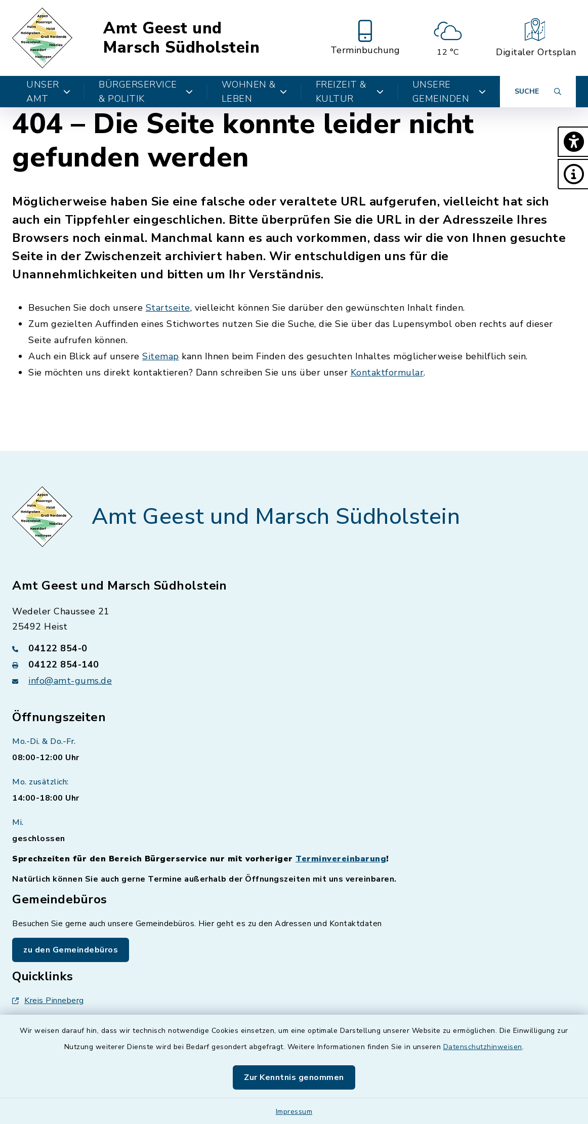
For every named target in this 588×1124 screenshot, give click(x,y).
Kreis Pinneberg (48, 1000)
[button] (573, 142)
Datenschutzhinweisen (482, 1047)
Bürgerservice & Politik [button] (146, 91)
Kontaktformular (387, 372)
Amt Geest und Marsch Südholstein (181, 38)
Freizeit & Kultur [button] (350, 91)
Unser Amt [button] (48, 91)
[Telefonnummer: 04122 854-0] (294, 648)
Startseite (168, 308)
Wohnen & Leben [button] (254, 91)
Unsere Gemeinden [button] (449, 91)
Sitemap (160, 356)
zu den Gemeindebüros (70, 949)
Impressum (294, 1111)
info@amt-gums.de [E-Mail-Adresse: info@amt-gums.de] (70, 681)
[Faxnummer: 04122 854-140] (294, 664)
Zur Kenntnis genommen (294, 1077)
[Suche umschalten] (538, 91)
